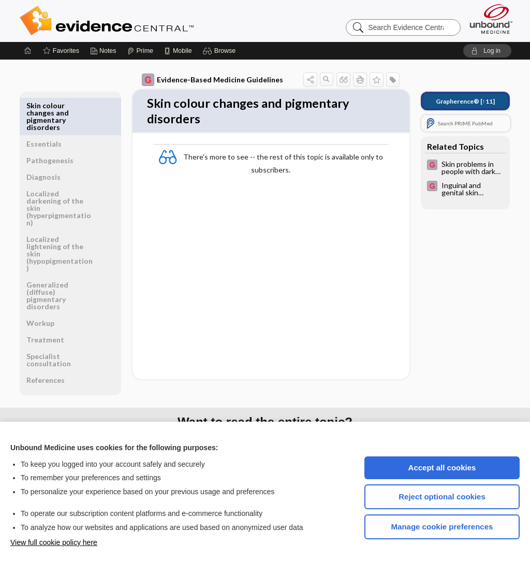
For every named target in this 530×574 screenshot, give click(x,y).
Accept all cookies (442, 467)
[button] (221, 51)
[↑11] (465, 101)
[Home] (28, 51)
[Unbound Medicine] (491, 19)
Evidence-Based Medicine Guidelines (212, 80)
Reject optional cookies (442, 496)
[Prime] (140, 51)
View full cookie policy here (53, 542)
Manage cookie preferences (442, 526)
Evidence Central (148, 20)
